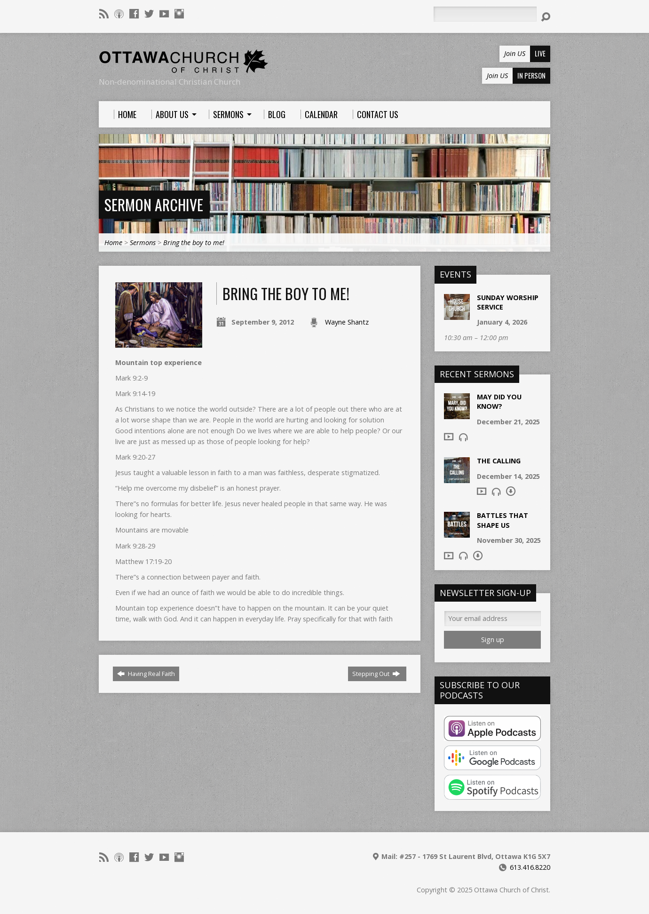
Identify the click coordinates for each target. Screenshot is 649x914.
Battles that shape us (502, 520)
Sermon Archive (153, 204)
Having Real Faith (146, 673)
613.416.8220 (530, 867)
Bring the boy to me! (193, 242)
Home (113, 242)
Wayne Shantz (347, 322)
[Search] (485, 14)
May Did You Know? (499, 401)
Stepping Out (376, 673)
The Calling (499, 460)
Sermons (143, 242)
